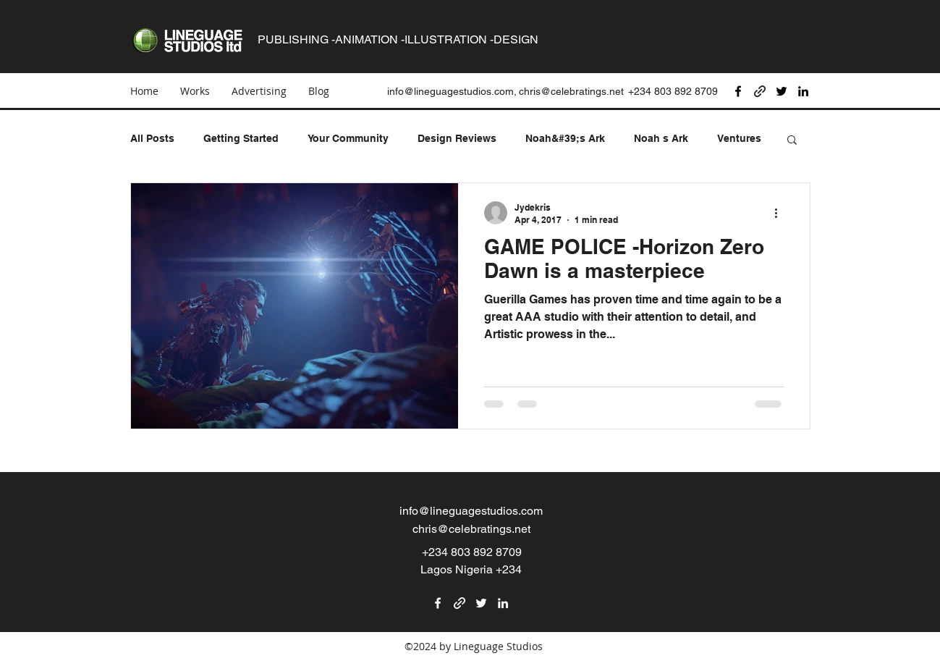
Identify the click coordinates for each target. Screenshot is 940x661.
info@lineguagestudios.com (471, 511)
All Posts (152, 138)
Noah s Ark (661, 138)
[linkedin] (803, 91)
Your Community (348, 138)
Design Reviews (457, 138)
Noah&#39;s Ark (565, 138)
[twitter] (781, 91)
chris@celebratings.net (571, 91)
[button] (792, 140)
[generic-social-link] (760, 91)
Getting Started (241, 138)
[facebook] (738, 91)
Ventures (739, 138)
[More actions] (781, 213)
